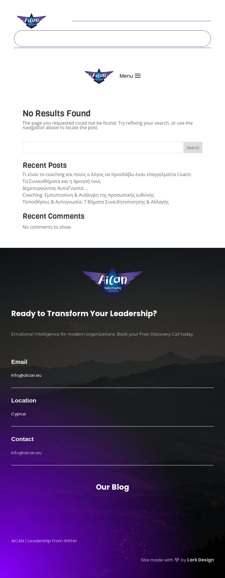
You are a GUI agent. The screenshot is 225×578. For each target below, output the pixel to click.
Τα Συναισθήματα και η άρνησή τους (62, 181)
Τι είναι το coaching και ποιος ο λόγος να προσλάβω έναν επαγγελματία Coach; (107, 174)
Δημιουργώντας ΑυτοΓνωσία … (55, 188)
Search (193, 147)
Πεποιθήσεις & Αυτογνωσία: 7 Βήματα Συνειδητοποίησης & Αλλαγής (96, 202)
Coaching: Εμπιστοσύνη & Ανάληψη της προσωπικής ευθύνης (88, 195)
